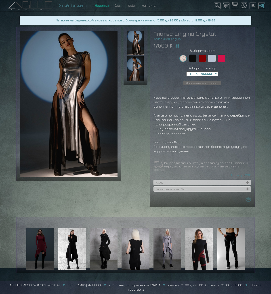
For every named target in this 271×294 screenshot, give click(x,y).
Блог (118, 5)
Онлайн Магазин (73, 5)
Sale (131, 5)
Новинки (101, 5)
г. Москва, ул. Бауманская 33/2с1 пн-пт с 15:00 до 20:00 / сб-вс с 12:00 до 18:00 (175, 285)
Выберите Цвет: (202, 50)
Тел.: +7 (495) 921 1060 (84, 285)
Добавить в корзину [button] (202, 83)
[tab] (202, 182)
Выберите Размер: (202, 68)
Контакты (148, 5)
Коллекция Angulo (167, 39)
